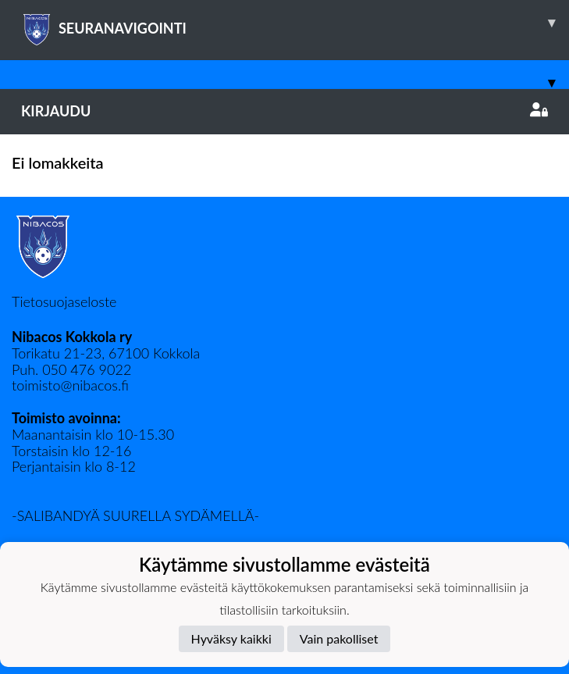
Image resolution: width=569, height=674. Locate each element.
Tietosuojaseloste (64, 301)
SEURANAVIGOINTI (295, 22)
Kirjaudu (284, 110)
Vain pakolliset (339, 638)
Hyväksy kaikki (231, 638)
